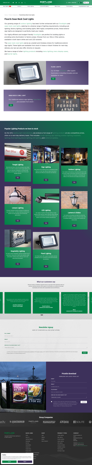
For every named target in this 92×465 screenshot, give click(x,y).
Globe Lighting (30, 6)
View (53, 78)
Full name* (8, 333)
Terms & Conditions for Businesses (32, 452)
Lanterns (19, 6)
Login (68, 2)
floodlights (63, 23)
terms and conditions (29, 351)
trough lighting (45, 135)
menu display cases (60, 51)
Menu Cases (57, 6)
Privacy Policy (10, 353)
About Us (27, 437)
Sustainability (28, 444)
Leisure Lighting (61, 441)
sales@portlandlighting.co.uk (81, 445)
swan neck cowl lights (13, 26)
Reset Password (45, 441)
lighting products (29, 51)
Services (27, 443)
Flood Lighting (69, 6)
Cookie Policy (28, 448)
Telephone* (54, 389)
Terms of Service (19, 353)
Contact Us (28, 446)
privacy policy (39, 351)
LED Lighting (60, 443)
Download (84, 402)
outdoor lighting (26, 23)
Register (74, 2)
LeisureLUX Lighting (44, 6)
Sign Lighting (7, 6)
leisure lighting (26, 138)
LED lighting (36, 138)
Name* (52, 378)
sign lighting (55, 135)
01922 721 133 (6, 2)
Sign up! (84, 352)
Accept (9, 461)
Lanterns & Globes (61, 444)
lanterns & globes (51, 138)
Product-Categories (13, 15)
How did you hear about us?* (12, 345)
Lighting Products (29, 439)
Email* (6, 339)
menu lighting (48, 51)
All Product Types (61, 450)
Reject (25, 461)
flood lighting (15, 138)
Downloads (28, 441)
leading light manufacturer (22, 133)
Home (6, 15)
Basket (43, 439)
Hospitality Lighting (61, 446)
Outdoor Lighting (61, 439)
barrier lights (12, 54)
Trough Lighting (61, 435)
